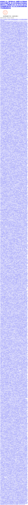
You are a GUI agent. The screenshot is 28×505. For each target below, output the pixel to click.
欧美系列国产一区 (19, 424)
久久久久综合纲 (25, 232)
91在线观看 (8, 388)
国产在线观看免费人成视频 (20, 307)
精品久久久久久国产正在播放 (17, 395)
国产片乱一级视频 (4, 248)
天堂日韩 (9, 70)
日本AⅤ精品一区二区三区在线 (17, 51)
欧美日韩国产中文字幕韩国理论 (12, 56)
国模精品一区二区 (7, 68)
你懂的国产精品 (22, 163)
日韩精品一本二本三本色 (10, 493)
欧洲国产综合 (24, 290)
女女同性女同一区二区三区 (12, 387)
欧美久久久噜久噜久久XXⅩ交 (10, 170)
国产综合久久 (13, 406)
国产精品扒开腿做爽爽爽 (5, 382)
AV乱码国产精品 (25, 268)
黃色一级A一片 (2, 269)
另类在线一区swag (8, 161)
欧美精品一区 (15, 89)
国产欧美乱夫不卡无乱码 (10, 409)
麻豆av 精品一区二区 (16, 157)
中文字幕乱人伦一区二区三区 (19, 221)
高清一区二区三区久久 (23, 305)
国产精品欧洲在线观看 (17, 226)
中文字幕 (24, 71)
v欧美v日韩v (13, 365)
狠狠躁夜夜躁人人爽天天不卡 (19, 176)
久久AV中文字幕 (9, 294)
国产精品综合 (23, 51)
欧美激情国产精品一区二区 (20, 381)
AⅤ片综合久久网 (17, 224)
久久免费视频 (21, 262)
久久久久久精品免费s (10, 164)
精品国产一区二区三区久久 (23, 97)
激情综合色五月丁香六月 (18, 336)
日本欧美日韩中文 (13, 375)
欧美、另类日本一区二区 (23, 157)
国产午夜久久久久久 (23, 347)
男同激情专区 (3, 70)
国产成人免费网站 (21, 75)
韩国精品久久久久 (17, 41)
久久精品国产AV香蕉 (11, 215)
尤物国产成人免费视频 (4, 174)
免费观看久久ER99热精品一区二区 (16, 329)
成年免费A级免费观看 (11, 467)
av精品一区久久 (7, 69)
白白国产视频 (22, 46)
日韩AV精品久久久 (3, 243)
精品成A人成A (17, 156)
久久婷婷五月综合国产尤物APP (20, 159)
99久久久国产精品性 (20, 405)
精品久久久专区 (9, 148)
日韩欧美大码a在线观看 (15, 110)
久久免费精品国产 (11, 249)
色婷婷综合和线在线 (18, 363)
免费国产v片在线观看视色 (7, 407)
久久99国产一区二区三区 (15, 418)
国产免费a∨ (10, 160)
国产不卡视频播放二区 (17, 377)
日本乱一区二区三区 (18, 397)
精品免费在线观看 (18, 237)
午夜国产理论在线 (17, 324)
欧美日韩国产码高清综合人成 (21, 299)
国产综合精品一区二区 (7, 504)
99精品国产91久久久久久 (18, 356)
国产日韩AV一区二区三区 (17, 85)
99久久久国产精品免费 (19, 82)
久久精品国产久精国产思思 (13, 441)
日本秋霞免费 (13, 327)
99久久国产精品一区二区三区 (15, 285)
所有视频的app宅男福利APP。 (12, 460)
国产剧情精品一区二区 (21, 334)
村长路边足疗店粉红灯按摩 (22, 276)
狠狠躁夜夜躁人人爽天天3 (13, 59)
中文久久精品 (9, 438)
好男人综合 (2, 375)
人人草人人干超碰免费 (20, 205)
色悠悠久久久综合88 (13, 414)
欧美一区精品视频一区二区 (10, 109)
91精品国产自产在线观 (7, 221)
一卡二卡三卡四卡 (14, 338)
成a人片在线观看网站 (6, 350)
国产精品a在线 (19, 35)
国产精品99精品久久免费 (11, 232)
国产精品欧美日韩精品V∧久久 (21, 54)
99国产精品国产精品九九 (17, 115)
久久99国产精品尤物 (17, 229)
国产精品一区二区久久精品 (11, 200)
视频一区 (4, 304)
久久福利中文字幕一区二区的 (17, 432)
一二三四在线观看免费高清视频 (10, 226)
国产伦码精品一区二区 (20, 53)
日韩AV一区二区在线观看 (23, 214)
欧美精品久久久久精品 (5, 460)
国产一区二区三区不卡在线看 (9, 24)
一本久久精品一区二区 (3, 86)
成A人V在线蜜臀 (2, 339)
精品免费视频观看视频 (21, 122)
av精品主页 (5, 148)
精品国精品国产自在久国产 (4, 455)
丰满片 (21, 317)
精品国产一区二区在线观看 (20, 231)
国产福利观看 (15, 243)
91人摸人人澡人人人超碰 (7, 476)
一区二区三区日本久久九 (12, 237)
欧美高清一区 (13, 438)
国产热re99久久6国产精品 (13, 80)
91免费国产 (16, 201)
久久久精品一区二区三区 (12, 99)
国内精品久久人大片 (6, 36)
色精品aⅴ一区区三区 (19, 461)
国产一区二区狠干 (4, 493)
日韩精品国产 (22, 234)
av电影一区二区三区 (8, 479)
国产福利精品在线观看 (18, 455)
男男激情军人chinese (6, 337)
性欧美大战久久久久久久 (6, 201)
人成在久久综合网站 (23, 370)
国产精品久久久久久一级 (12, 139)
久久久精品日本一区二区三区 (12, 180)
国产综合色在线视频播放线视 (14, 210)
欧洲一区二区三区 (10, 300)
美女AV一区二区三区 (22, 107)
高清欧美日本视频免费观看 (9, 243)
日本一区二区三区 (12, 75)
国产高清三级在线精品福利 (23, 41)
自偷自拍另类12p (6, 472)
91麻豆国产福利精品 (23, 92)
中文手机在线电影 (22, 83)
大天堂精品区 (21, 456)
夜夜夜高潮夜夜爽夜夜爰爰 (17, 151)
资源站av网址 (22, 102)
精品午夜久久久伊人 (14, 309)
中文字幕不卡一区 (20, 197)
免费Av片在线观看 (7, 361)
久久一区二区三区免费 (3, 293)
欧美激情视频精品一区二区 (8, 384)
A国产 (11, 105)
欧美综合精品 (6, 123)
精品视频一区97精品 (7, 452)
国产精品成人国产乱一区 (18, 366)
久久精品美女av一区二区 (3, 42)
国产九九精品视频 (21, 288)
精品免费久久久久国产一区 (22, 443)
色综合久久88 (15, 287)
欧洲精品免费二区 (8, 173)
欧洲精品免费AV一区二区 (17, 367)
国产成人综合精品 (20, 218)
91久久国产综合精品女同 (11, 401)
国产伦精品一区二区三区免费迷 (17, 296)
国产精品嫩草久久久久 (24, 62)
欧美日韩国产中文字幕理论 (12, 470)
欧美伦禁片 (10, 497)
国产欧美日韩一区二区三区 (6, 441)
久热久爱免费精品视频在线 (14, 422)
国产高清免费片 (11, 432)
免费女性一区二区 (8, 290)
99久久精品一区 (25, 300)
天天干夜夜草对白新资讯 (5, 397)
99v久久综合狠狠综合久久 (9, 262)
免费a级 (11, 485)
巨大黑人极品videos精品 (11, 62)
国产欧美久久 (4, 270)
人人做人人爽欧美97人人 (10, 132)
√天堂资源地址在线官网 (18, 330)
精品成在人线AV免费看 (9, 207)
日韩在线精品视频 (9, 137)
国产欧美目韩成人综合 (13, 424)
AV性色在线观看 (14, 473)
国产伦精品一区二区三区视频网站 (13, 279)
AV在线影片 (8, 117)
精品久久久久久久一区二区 (17, 313)
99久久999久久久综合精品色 (22, 136)
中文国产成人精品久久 (12, 259)
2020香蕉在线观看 (23, 366)
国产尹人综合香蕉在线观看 (7, 419)
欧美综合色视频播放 (8, 163)
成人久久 (9, 59)
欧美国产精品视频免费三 (18, 36)
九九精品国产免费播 (12, 127)
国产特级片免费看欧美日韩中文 (10, 442)
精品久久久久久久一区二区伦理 (5, 330)
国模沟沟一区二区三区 (9, 129)
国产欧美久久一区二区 (18, 90)
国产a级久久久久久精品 (6, 486)
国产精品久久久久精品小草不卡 (21, 113)
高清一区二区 (11, 313)
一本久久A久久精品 (16, 107)
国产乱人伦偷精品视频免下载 (4, 421)
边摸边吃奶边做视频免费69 (20, 98)
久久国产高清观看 (23, 401)
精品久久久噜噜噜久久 (11, 88)
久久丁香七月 (7, 326)
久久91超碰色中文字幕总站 (17, 433)
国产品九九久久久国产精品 (21, 344)
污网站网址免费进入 (9, 46)
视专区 (11, 334)
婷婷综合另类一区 (18, 167)
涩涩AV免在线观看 (12, 165)
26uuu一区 (17, 340)
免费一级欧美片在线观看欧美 (17, 30)
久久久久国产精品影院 (21, 270)
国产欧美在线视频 (5, 88)
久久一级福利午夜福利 (19, 171)
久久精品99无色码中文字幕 (22, 422)
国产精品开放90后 (18, 47)
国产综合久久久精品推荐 (16, 147)
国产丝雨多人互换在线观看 (11, 225)
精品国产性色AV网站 (9, 126)
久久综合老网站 (9, 113)
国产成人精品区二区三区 (14, 185)
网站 (26, 160)
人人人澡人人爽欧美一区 (22, 340)
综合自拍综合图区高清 (6, 416)
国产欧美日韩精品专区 (23, 245)
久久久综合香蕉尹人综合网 (12, 389)
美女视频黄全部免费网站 (5, 141)
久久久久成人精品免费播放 (20, 144)
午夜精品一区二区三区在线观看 (6, 272)
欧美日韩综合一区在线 (22, 378)
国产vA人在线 (10, 329)
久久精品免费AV (17, 503)
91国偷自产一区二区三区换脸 (5, 149)
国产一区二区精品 (10, 52)
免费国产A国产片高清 (20, 499)
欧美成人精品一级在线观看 (11, 204)
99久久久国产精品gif (10, 58)
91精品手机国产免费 (20, 280)
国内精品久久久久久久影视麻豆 (8, 178)
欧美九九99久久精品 (13, 361)
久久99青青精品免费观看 (18, 49)
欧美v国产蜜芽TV (10, 89)
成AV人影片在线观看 (10, 73)
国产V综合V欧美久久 (24, 222)
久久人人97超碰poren (8, 351)
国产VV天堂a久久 (14, 255)
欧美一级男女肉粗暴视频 (7, 39)
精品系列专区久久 (24, 198)
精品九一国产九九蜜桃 (14, 44)
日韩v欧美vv (22, 141)
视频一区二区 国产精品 (9, 456)
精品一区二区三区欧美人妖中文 (20, 371)
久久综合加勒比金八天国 (12, 450)
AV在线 (9, 103)
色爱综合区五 (17, 127)
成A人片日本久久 (22, 253)
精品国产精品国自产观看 (13, 55)
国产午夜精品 (25, 402)
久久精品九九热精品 (21, 207)
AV (3, 499)
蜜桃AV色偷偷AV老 (21, 285)
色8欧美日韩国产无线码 (7, 256)
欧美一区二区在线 (14, 231)
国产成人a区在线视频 (22, 468)
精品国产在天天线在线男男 (9, 48)
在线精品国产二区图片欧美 (10, 270)
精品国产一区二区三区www (10, 331)
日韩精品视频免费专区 (15, 276)
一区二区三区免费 (17, 234)
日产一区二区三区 (4, 151)
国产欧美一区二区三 (7, 424)
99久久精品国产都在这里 (15, 133)
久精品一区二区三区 (23, 244)
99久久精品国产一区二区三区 (22, 478)
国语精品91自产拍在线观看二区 (22, 201)
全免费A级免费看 (9, 248)
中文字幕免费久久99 (23, 38)
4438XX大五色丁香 (10, 347)
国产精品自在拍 (14, 381)
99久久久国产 (6, 490)
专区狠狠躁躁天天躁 (13, 316)
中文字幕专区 (18, 102)
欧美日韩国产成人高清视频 (3, 63)
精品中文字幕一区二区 (19, 341)
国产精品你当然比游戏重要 (3, 59)
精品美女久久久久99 (14, 444)
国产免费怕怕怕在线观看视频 (17, 321)
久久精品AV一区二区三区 (14, 227)
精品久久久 (11, 269)
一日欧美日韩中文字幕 (5, 475)
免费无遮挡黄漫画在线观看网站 (15, 408)
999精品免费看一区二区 (18, 400)
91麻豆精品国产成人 (18, 259)
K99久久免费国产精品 (12, 411)
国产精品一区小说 (20, 37)
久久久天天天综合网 (23, 455)
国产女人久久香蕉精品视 (5, 184)
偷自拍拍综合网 (20, 110)
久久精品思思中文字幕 (15, 314)
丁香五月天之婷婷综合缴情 (19, 368)
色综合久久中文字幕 (7, 188)
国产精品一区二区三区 (20, 255)
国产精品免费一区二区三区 (5, 34)
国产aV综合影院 (11, 182)
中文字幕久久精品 (19, 80)
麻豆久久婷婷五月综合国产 (13, 31)
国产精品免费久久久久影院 (8, 168)
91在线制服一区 (23, 426)
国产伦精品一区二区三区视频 (13, 211)
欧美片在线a (21, 475)
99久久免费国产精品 (16, 475)
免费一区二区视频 (10, 261)
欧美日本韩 (3, 25)
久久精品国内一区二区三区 (6, 484)
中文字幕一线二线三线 (6, 295)
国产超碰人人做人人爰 (5, 469)
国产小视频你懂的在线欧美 (6, 277)
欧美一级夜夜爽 (5, 49)
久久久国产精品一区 (23, 106)
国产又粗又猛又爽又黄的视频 (9, 304)
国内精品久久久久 (19, 195)
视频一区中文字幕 (15, 100)
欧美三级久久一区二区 (19, 361)
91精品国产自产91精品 (7, 492)
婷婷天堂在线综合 (20, 487)
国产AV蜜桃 (25, 372)
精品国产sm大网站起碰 (9, 244)
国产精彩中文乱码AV (23, 226)
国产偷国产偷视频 (8, 323)
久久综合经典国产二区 (19, 198)
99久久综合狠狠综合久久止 (12, 374)
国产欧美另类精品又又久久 (23, 497)
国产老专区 (20, 126)
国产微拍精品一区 (10, 395)
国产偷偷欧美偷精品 (14, 208)
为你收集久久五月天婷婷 (8, 134)
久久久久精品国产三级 (18, 76)
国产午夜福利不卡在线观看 (22, 217)
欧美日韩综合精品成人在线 (6, 165)
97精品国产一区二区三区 (3, 258)
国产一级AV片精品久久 (20, 211)
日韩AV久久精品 (16, 501)
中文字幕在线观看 (8, 422)
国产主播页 (2, 249)
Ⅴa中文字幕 (24, 119)
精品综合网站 (25, 500)
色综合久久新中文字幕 (19, 29)
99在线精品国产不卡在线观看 (21, 208)
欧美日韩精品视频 (20, 314)
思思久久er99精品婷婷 (18, 158)
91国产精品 (7, 79)
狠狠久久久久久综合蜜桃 (22, 105)
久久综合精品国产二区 (11, 76)
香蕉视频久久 (3, 54)
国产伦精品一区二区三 (9, 37)
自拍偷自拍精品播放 (4, 219)
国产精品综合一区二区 (17, 21)
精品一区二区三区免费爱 (19, 45)
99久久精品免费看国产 (12, 41)
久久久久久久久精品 (22, 235)
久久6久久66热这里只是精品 (6, 131)
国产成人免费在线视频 (12, 463)
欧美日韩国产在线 (23, 237)
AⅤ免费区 (8, 174)
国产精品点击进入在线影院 (14, 190)
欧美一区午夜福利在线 (8, 344)
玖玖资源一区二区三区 (9, 434)
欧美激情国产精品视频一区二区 (8, 448)
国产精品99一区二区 (18, 222)
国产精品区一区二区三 (18, 310)
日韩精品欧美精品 (23, 295)
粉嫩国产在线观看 (6, 374)
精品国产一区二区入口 (12, 397)
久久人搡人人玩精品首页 (3, 394)
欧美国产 (5, 192)
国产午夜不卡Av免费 (13, 187)
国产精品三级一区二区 (3, 129)
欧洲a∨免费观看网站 (23, 115)
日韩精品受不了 (4, 286)
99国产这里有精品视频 (24, 438)
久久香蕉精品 (9, 478)
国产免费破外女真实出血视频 (18, 263)
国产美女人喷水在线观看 (23, 484)
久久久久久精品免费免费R (20, 183)
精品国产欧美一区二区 (5, 167)
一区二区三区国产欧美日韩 (5, 283)
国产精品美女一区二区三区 (10, 85)
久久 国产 (3, 309)
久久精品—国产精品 (13, 29)
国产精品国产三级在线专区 (20, 266)
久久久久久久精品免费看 (11, 235)
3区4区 (14, 336)
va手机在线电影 (4, 265)
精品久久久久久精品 (5, 35)
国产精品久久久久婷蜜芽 (14, 478)
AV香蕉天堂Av (3, 65)
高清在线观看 (24, 114)
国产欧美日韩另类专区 (17, 343)
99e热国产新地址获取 (20, 287)
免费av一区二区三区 (22, 160)
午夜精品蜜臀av (7, 55)
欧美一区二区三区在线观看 (22, 127)
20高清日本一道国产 (12, 254)
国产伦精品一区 (14, 402)
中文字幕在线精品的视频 (20, 59)
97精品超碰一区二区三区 (12, 242)
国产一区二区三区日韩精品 (10, 370)
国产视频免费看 (3, 122)
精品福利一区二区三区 (14, 322)
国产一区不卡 (24, 480)
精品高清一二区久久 (13, 303)
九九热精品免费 (10, 97)
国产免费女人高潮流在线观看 (16, 333)
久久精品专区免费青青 (5, 467)
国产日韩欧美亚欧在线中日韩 (14, 272)
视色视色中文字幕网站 (10, 451)
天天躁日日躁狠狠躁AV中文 (13, 54)
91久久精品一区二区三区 (11, 130)
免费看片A (7, 127)
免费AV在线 (6, 70)
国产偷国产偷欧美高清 (16, 136)
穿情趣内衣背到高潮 (20, 419)
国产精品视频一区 (18, 112)
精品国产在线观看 (11, 326)
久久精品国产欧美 (4, 177)
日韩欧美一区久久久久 (10, 296)
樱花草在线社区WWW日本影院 (13, 469)
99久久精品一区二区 (16, 117)
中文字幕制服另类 (18, 495)
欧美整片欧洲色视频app (5, 431)
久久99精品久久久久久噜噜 (12, 337)
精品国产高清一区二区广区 (14, 268)
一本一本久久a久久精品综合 (4, 200)
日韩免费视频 (9, 439)
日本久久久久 (6, 157)
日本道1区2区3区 (16, 258)
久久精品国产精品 (9, 144)
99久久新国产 (9, 380)
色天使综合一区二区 (22, 153)
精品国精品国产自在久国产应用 (9, 305)
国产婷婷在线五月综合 (24, 95)
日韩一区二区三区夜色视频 (11, 49)
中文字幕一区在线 (14, 113)
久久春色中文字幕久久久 (8, 125)
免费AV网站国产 (21, 52)
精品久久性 (16, 204)
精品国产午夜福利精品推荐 (16, 192)
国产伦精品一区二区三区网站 (19, 119)
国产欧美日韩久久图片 (6, 95)
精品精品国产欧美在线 (21, 382)
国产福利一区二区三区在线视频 (16, 120)
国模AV (15, 326)
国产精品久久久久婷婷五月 (12, 98)
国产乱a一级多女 (20, 439)
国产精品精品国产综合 (8, 280)
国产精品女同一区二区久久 (7, 372)
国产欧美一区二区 (10, 35)
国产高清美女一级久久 (5, 242)
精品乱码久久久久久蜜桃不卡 (12, 191)
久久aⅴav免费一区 (18, 414)
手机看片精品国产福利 (9, 428)
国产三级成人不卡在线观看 (12, 123)
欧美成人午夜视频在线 (14, 290)
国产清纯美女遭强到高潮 (15, 197)
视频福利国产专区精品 (22, 256)
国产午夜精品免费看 (22, 324)
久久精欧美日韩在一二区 (16, 178)
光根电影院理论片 (11, 251)
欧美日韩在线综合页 (6, 198)
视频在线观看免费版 (4, 61)
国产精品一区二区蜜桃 (5, 289)
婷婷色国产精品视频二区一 (13, 452)
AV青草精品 (2, 391)
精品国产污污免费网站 (16, 262)
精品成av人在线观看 (20, 492)
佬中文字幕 (10, 65)
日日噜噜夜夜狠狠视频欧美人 (20, 56)
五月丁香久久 (14, 244)
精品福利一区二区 (12, 229)
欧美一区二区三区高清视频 (10, 116)
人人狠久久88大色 (3, 37)
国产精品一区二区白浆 (22, 493)
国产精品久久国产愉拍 (8, 29)
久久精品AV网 (18, 412)
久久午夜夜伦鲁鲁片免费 (9, 321)
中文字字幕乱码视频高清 (18, 277)
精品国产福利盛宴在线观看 (19, 470)
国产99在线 (14, 34)
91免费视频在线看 (7, 302)
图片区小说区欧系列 (24, 296)
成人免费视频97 (3, 260)
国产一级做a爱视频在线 (12, 28)
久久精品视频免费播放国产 (5, 114)
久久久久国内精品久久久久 (10, 297)
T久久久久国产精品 (15, 486)
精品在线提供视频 (20, 332)
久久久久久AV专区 (23, 44)
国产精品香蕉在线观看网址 (13, 228)
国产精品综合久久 (19, 96)
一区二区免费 (18, 87)
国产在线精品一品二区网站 (4, 92)
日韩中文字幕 (2, 148)
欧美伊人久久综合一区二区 (5, 47)
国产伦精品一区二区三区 (13, 95)
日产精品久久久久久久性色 (11, 356)
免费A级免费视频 (6, 249)
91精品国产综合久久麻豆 (23, 333)
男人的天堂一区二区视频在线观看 (13, 431)
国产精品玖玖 (7, 41)
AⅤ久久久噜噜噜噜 (2, 173)
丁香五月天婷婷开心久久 (5, 368)
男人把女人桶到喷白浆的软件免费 (6, 82)
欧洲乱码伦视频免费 (7, 75)
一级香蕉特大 (6, 417)
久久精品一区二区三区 (20, 473)
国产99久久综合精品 (23, 21)
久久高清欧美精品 (20, 142)
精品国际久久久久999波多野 (18, 79)
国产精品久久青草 (7, 195)
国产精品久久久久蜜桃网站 (7, 27)
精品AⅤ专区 (21, 70)
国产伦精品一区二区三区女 (19, 166)
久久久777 (18, 248)
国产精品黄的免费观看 (20, 485)
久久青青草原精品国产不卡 (10, 343)
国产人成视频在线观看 (6, 398)
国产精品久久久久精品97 (12, 198)
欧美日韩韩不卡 (3, 226)
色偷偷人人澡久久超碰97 (15, 380)
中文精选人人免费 (14, 148)
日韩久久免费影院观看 (3, 21)
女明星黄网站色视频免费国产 (4, 89)
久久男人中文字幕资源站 (11, 90)
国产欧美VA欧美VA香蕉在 (4, 143)
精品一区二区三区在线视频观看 (4, 449)
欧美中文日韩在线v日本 (6, 263)
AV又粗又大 (4, 434)
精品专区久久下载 (12, 306)
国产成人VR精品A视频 (14, 344)
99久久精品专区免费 (17, 92)
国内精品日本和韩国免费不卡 (10, 21)
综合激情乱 (23, 195)
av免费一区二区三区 (15, 319)
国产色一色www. (6, 241)
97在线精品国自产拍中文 (3, 46)
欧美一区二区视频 (6, 497)
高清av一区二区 (12, 458)
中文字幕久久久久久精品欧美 (18, 346)
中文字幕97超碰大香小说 (22, 409)
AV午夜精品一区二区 (18, 200)
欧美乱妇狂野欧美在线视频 (20, 194)
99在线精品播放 (21, 272)
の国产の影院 (25, 180)
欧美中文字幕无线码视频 (14, 407)
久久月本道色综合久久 (6, 99)
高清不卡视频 (2, 492)
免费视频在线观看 (20, 32)
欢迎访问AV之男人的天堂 (9, 286)
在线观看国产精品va (18, 123)
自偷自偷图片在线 (21, 48)
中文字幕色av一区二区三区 (10, 287)
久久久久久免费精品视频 (17, 106)
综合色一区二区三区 (19, 55)
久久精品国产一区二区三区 (7, 53)
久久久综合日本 (18, 139)
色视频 (12, 446)
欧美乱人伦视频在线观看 (12, 81)
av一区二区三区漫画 (12, 295)
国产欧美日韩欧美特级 (19, 81)
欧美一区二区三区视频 (11, 475)
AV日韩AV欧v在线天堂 (4, 109)
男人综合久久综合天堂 (3, 442)
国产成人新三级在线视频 (11, 425)
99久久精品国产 (20, 320)
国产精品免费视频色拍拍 (3, 181)
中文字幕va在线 (5, 176)
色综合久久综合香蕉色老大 (4, 180)
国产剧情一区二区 (5, 443)
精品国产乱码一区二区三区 (14, 66)
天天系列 (24, 27)
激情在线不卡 (21, 178)
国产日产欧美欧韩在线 (6, 106)
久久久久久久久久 (9, 390)
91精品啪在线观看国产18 (7, 412)
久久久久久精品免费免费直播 (22, 407)
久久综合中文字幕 (8, 187)
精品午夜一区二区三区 (24, 252)
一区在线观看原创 (17, 130)
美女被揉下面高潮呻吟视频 (16, 219)
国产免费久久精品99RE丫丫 (20, 174)
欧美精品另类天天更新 (18, 283)
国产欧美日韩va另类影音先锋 (18, 306)
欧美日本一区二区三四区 (8, 218)
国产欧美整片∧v (23, 200)
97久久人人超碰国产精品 (5, 159)
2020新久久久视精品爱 (13, 266)
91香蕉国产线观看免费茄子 (16, 448)
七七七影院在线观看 (14, 125)
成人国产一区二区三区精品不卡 (18, 251)
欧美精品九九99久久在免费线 (15, 39)
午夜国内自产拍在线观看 (22, 418)
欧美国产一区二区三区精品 (21, 228)
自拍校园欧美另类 (4, 388)
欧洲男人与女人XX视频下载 (4, 355)
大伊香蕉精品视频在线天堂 (15, 105)
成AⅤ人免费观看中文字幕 (23, 147)
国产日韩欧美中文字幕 (18, 62)
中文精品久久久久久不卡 (21, 204)
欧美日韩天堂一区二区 (7, 228)
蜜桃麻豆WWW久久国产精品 (11, 358)
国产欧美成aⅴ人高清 (5, 381)
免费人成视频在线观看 (20, 34)
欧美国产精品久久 (18, 289)
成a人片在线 (16, 462)
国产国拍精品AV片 (17, 235)
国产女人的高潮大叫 (10, 147)
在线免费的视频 (24, 78)
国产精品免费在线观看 (22, 411)
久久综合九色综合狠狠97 (14, 320)
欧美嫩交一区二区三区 (9, 133)
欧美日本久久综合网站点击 (21, 69)
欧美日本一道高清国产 (21, 161)
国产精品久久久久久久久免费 (12, 289)
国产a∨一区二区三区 (13, 112)
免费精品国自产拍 (23, 123)
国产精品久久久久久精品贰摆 (10, 236)
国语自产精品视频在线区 (21, 319)
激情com (1, 363)
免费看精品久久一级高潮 (6, 80)
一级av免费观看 (15, 35)
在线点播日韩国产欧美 (9, 22)
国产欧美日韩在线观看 (11, 92)
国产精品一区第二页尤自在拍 (15, 163)
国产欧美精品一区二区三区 (5, 461)
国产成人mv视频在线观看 (14, 419)
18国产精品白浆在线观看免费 (4, 378)
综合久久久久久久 (5, 103)
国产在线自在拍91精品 (13, 341)
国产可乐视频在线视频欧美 (13, 68)
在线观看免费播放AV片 (6, 485)
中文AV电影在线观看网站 (7, 327)
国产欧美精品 (20, 185)
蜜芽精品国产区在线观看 (19, 146)
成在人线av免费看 (5, 489)
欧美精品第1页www (23, 109)
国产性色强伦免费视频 (8, 406)
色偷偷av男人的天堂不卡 (7, 309)
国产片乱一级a (21, 273)
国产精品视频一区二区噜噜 (10, 394)
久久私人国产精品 (24, 45)
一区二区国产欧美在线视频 (16, 160)
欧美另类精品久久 (12, 221)
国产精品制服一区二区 (4, 331)
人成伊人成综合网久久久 (10, 100)
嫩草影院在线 (11, 34)
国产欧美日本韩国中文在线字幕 (13, 499)
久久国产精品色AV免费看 (17, 63)
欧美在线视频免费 (9, 473)
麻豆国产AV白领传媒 (11, 107)
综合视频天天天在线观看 (11, 366)
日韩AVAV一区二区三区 (4, 56)
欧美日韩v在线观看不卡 (12, 159)
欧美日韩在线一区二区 (24, 432)
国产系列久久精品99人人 (11, 275)
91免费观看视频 (5, 209)
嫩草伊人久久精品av (12, 25)
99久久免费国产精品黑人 (12, 363)
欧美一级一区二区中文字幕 (23, 87)
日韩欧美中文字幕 (23, 76)
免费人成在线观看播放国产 (15, 278)
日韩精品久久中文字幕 (11, 421)
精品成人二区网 (5, 83)
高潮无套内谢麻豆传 (11, 38)
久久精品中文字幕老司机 (8, 44)
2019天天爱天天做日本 (22, 477)
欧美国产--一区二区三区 (24, 209)
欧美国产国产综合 (22, 25)
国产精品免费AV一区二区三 (19, 450)
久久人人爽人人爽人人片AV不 (15, 404)
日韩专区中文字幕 (3, 163)
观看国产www (19, 444)
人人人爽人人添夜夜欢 (14, 53)
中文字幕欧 (6, 204)
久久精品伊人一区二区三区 (13, 348)
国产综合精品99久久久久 (21, 323)
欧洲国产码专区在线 (22, 154)
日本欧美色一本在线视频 (18, 103)
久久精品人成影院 (20, 304)
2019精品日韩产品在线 (3, 321)
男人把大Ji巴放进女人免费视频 (4, 251)
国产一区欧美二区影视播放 (11, 156)
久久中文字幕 (14, 371)
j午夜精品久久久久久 (19, 483)
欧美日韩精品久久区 (10, 443)
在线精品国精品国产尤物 (15, 434)
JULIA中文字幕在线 (24, 132)
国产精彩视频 (21, 131)
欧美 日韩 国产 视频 (23, 392)
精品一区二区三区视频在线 (15, 497)
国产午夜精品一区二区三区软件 (18, 78)
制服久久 (24, 212)
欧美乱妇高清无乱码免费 (8, 278)
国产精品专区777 (19, 339)
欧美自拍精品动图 (24, 126)
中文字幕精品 (23, 283)
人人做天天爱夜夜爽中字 (20, 451)
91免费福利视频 (14, 144)
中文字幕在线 (14, 168)
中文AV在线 (22, 350)
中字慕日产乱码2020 (3, 207)
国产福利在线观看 (13, 82)
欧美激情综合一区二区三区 (5, 38)
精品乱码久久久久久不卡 (13, 174)
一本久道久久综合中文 (20, 72)
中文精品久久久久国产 (6, 363)
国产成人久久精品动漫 (7, 234)
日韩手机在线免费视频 (19, 292)
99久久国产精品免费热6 (8, 364)
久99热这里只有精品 (5, 73)
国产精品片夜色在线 (21, 238)
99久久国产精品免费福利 (10, 209)
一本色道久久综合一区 (8, 260)
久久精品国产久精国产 (19, 187)
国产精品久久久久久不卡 (15, 456)
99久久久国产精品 (23, 35)
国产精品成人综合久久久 (6, 153)
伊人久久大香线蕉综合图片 (20, 180)
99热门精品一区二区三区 (8, 87)
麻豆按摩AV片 (10, 142)
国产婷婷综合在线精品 (16, 446)
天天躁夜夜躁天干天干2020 (3, 356)
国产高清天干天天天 (9, 42)
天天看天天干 (14, 171)
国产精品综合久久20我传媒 (4, 62)
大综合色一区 (17, 75)
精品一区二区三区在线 (21, 279)
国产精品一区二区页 (9, 192)
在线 (14, 61)
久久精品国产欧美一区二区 (9, 477)
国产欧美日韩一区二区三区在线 (20, 389)
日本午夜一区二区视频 (23, 24)
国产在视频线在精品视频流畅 (16, 46)
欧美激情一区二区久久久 (7, 322)
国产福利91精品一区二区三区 (12, 435)
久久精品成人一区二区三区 (8, 255)
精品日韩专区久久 (20, 268)
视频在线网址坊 (21, 39)
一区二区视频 (3, 495)
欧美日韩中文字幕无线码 (5, 224)
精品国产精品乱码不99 (7, 78)
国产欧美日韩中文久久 (15, 260)
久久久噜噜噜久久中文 (20, 148)
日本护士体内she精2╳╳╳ (17, 370)
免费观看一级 (5, 294)
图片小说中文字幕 (24, 275)
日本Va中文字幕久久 (3, 133)
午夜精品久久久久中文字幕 (5, 98)
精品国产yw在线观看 (10, 253)
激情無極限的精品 (6, 432)
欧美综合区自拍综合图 (6, 229)
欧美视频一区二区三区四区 (19, 241)
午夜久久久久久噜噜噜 (15, 288)
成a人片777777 (21, 269)
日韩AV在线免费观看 (6, 411)
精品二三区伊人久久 (18, 141)
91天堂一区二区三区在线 (17, 209)
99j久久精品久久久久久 (24, 444)
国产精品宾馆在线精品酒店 (22, 175)
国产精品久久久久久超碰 (8, 231)
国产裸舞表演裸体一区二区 (12, 368)
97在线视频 (1, 414)
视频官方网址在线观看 (12, 224)
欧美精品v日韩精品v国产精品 (8, 136)
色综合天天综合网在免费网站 (11, 45)
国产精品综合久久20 (4, 66)
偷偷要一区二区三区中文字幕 (7, 227)
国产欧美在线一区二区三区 (18, 143)
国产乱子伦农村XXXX (17, 153)
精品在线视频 (21, 184)
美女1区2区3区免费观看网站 (7, 487)
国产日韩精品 (20, 480)
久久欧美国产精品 (19, 58)
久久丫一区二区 (24, 424)
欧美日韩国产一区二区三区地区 (15, 214)
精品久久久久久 (14, 483)
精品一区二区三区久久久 (8, 339)
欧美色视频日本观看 (5, 300)
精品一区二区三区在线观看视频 (6, 429)
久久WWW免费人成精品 (15, 382)
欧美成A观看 (18, 326)
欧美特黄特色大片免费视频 (21, 384)
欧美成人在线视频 (16, 421)
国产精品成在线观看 (16, 477)
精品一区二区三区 (16, 48)
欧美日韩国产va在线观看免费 (5, 212)
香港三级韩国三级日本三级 (23, 42)
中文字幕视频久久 (13, 238)
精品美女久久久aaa (2, 254)
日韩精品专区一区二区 (3, 127)
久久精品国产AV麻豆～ (12, 184)
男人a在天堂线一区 (24, 58)
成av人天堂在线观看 (22, 391)
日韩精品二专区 (13, 436)
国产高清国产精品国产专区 (21, 358)
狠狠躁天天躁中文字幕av (19, 71)
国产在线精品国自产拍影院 (10, 177)
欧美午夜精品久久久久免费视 (12, 378)
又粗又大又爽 (19, 44)
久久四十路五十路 (21, 149)
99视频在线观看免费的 (10, 317)
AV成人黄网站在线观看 (20, 500)
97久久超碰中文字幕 (5, 130)
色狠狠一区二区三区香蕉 (20, 271)
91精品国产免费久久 (19, 114)
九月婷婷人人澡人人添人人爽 (10, 367)
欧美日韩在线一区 (18, 95)
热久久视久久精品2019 (5, 275)
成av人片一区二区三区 (15, 134)
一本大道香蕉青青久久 (12, 141)
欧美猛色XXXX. (2, 125)
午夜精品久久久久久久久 (20, 31)
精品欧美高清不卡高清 (6, 332)
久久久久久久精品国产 (14, 32)
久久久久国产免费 (17, 25)
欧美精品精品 (7, 54)
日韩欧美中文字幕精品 (5, 97)
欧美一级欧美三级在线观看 (18, 417)
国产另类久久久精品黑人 (15, 480)
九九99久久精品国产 (5, 395)
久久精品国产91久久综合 (8, 154)
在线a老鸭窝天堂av (20, 390)
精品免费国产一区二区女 (18, 436)
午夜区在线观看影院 (11, 69)
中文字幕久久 (16, 270)
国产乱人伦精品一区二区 (9, 217)
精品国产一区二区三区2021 (5, 64)
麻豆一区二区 (2, 472)
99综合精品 (23, 117)
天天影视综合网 (8, 93)
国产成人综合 (24, 93)
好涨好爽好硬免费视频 (4, 113)
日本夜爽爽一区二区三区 (8, 238)
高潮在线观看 (7, 25)
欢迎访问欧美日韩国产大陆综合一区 (8, 312)
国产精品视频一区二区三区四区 (9, 115)
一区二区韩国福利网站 (8, 96)
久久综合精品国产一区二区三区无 (16, 22)
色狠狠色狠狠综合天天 (15, 37)
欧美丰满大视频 (4, 483)
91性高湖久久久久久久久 (18, 181)
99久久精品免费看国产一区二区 (18, 182)
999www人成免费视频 (18, 61)
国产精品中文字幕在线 (14, 72)
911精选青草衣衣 (6, 389)
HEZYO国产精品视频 (3, 79)
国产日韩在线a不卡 (17, 415)
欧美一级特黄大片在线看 (6, 112)
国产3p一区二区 (19, 490)
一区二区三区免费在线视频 (17, 73)
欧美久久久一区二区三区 (23, 124)
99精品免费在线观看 (18, 465)
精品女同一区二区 (3, 48)
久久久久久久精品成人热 (3, 439)
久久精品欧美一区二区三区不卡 (15, 131)
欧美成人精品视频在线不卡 (7, 338)
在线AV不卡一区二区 (6, 102)
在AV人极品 (6, 450)
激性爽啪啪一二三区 (21, 442)
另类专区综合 (24, 187)
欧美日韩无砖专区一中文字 (7, 414)
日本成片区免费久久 (12, 283)
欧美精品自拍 (5, 30)
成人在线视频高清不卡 (4, 314)
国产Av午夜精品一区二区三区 (4, 76)
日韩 (14, 150)
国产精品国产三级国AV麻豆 (19, 140)
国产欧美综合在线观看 (15, 142)
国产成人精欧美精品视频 (24, 151)
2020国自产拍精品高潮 (5, 147)
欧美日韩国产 (22, 375)
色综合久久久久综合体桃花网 (14, 492)
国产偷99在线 (15, 451)
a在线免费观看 (13, 93)
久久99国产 (17, 28)
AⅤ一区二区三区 (21, 300)
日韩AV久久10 (9, 444)
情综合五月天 (7, 254)
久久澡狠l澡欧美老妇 (13, 173)
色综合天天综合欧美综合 (12, 349)
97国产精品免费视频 (4, 144)
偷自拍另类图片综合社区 (22, 364)
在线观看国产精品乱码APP (18, 275)
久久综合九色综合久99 (13, 398)
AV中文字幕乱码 (8, 239)
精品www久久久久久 (24, 158)
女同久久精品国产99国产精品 (16, 137)
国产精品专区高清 (7, 341)
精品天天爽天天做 (7, 31)
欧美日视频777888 (5, 107)
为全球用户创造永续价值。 (15, 294)
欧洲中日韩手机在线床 (18, 426)
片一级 (25, 238)
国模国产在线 (19, 441)
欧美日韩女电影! (22, 177)
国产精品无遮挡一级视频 (4, 340)
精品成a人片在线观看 (23, 130)
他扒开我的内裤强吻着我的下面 (7, 32)
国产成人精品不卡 (14, 339)
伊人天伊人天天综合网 (10, 61)
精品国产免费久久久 (15, 383)
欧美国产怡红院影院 (5, 222)
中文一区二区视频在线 (22, 86)
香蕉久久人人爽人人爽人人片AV (15, 154)
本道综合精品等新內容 (22, 28)
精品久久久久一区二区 (15, 122)
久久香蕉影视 (20, 215)
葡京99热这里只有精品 (9, 183)
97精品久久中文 (18, 173)
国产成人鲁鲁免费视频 (17, 305)
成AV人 (17, 238)
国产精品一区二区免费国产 (7, 72)
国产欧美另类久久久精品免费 (10, 346)
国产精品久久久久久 (13, 459)
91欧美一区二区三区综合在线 (8, 319)
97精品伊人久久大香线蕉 (19, 374)
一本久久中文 (4, 468)
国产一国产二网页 (20, 190)
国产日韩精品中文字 (14, 96)
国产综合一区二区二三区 (17, 347)
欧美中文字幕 (14, 354)
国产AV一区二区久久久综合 (6, 436)
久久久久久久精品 (12, 234)
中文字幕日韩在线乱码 (22, 302)
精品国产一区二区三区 (9, 110)
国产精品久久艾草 (16, 236)
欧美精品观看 (11, 117)
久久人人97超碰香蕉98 (6, 237)
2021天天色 (12, 324)
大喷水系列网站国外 (13, 412)
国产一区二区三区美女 (16, 52)
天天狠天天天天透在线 (19, 351)
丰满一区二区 (9, 66)
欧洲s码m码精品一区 (23, 30)
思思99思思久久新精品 (18, 38)
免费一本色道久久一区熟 (14, 453)
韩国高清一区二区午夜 (18, 463)
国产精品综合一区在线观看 (12, 222)
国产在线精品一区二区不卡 (19, 372)
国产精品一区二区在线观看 (22, 100)
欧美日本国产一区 (5, 142)
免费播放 (20, 117)
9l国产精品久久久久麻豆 (24, 377)
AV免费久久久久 (19, 88)
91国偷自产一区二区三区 (15, 126)
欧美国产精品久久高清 (8, 408)
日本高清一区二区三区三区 (21, 68)
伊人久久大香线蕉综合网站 (22, 246)
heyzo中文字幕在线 (15, 300)
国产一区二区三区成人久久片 (19, 93)
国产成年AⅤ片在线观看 (22, 294)
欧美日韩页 (15, 88)
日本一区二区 (16, 116)
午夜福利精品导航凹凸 (6, 463)
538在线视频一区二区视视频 (13, 388)
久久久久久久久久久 (15, 312)
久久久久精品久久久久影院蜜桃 (17, 129)
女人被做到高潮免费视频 (5, 139)
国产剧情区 (16, 150)
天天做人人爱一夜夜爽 (10, 282)
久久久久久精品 (24, 251)
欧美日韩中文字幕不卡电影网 (17, 132)
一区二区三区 (4, 150)
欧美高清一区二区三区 (21, 150)
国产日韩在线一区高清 (6, 211)
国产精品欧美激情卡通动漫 (19, 165)
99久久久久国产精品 (3, 343)
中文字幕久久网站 (16, 493)
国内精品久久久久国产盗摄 (19, 99)
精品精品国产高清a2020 (13, 146)
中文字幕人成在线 (11, 149)
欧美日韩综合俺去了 (15, 449)
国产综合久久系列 (13, 27)
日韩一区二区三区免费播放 (12, 102)
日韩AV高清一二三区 (19, 466)
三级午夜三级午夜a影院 (12, 350)
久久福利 (16, 358)
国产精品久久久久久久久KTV (8, 175)
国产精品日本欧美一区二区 (6, 194)
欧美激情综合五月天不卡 (21, 193)
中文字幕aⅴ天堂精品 (10, 30)
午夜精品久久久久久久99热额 (9, 51)
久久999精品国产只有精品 (18, 242)
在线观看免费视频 (24, 320)
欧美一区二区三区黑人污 (6, 105)
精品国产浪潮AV (24, 336)
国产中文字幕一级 (18, 64)
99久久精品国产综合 (3, 217)
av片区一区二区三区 (6, 158)
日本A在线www (22, 137)
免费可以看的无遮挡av (24, 433)
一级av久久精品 (24, 191)
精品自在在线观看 (2, 68)
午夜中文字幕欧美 (9, 383)
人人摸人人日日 (17, 246)
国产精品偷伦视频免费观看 (18, 212)
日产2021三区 (26, 75)
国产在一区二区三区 (12, 158)
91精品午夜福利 (12, 416)
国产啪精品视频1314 (24, 363)
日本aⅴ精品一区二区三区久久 (11, 83)
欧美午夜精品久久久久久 (19, 168)
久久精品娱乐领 (14, 65)
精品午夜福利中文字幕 (11, 503)
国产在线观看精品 (7, 303)
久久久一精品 (9, 185)
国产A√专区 (16, 69)
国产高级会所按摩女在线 (16, 24)
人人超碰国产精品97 (4, 225)
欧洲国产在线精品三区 (19, 191)
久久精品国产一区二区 (10, 151)
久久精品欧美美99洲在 (19, 316)
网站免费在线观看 (6, 28)
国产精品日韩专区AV (6, 81)
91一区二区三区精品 (12, 399)
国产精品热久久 (15, 58)
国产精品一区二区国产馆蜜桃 (15, 391)
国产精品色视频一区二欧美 (13, 484)
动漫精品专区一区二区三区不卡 (9, 245)
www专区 (25, 234)
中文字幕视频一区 (17, 83)
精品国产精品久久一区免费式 (12, 357)
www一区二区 (17, 184)
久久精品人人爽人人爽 (22, 156)
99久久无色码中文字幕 (12, 310)
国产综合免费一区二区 (3, 334)
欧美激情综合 (3, 31)
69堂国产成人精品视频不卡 (18, 225)
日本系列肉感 (18, 65)
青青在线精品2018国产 (3, 501)
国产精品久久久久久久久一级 (19, 232)
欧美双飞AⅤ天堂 (23, 414)
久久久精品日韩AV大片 (5, 120)
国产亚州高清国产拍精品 (7, 214)
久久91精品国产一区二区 (21, 239)
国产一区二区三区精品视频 (20, 354)
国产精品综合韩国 (5, 380)
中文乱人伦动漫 (24, 125)
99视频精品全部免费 (18, 303)
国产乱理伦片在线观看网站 (11, 166)
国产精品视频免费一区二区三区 (17, 282)
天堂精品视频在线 (20, 380)
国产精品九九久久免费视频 (8, 385)
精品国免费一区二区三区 (22, 312)
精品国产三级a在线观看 (8, 459)
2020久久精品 (6, 503)
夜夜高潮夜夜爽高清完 (6, 182)
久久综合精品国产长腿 (14, 202)
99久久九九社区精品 (21, 66)
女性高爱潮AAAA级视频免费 (11, 181)
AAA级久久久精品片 (23, 297)
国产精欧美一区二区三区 (12, 47)
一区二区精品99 (7, 499)
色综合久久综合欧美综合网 (4, 366)
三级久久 (9, 453)
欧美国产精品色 (2, 276)
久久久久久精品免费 (23, 289)
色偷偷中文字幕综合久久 (13, 64)
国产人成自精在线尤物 (11, 143)
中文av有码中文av (16, 86)
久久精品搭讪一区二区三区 (15, 273)
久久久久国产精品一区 (4, 171)
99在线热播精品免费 (4, 58)
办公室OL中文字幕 (2, 96)
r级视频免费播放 (13, 87)
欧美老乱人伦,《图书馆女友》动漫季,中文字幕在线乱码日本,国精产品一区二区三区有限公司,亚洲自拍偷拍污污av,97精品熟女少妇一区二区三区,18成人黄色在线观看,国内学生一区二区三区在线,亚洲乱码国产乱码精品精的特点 (13, 5)
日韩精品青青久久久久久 (6, 146)
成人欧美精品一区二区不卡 (21, 116)
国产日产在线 (7, 71)
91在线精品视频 (18, 244)
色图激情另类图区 (16, 149)
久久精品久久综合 (14, 248)
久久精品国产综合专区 (21, 134)
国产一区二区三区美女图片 (16, 42)
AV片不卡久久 (21, 224)
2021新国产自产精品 (23, 139)
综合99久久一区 (5, 205)
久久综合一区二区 (19, 89)
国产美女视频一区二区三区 (19, 27)
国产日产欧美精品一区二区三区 (15, 70)
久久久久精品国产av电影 (3, 409)
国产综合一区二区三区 (12, 212)
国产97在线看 (26, 163)
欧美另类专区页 (9, 314)
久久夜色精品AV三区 (12, 36)
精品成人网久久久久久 (18, 429)
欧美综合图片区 (10, 120)
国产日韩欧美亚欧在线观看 (13, 299)
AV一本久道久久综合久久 (13, 461)
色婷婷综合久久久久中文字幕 (23, 236)
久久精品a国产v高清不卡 (3, 85)
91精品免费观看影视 (5, 52)
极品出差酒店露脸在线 (15, 390)
